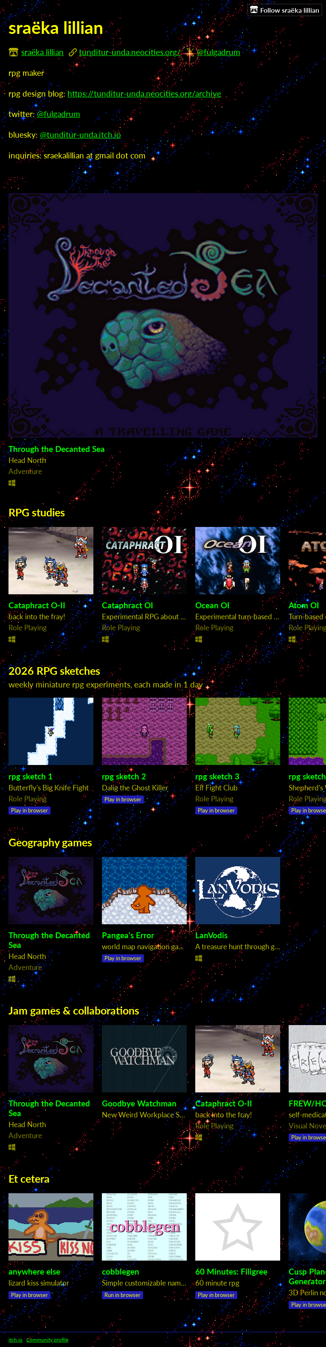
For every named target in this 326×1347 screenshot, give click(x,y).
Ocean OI (212, 605)
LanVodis (211, 935)
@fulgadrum (218, 52)
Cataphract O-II (36, 605)
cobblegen (120, 1271)
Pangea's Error (128, 935)
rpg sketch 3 (217, 776)
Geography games (50, 842)
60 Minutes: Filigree (231, 1271)
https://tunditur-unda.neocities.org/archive (144, 93)
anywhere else (34, 1271)
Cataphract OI (127, 605)
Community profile (47, 1339)
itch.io (15, 1339)
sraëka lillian (42, 52)
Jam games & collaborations (73, 1010)
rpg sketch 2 (124, 776)
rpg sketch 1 (30, 776)
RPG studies (36, 512)
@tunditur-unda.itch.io (80, 134)
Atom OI (304, 605)
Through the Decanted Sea (56, 449)
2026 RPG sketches (54, 670)
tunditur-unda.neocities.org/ (130, 52)
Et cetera (29, 1178)
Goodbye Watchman (139, 1103)
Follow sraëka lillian (284, 10)
